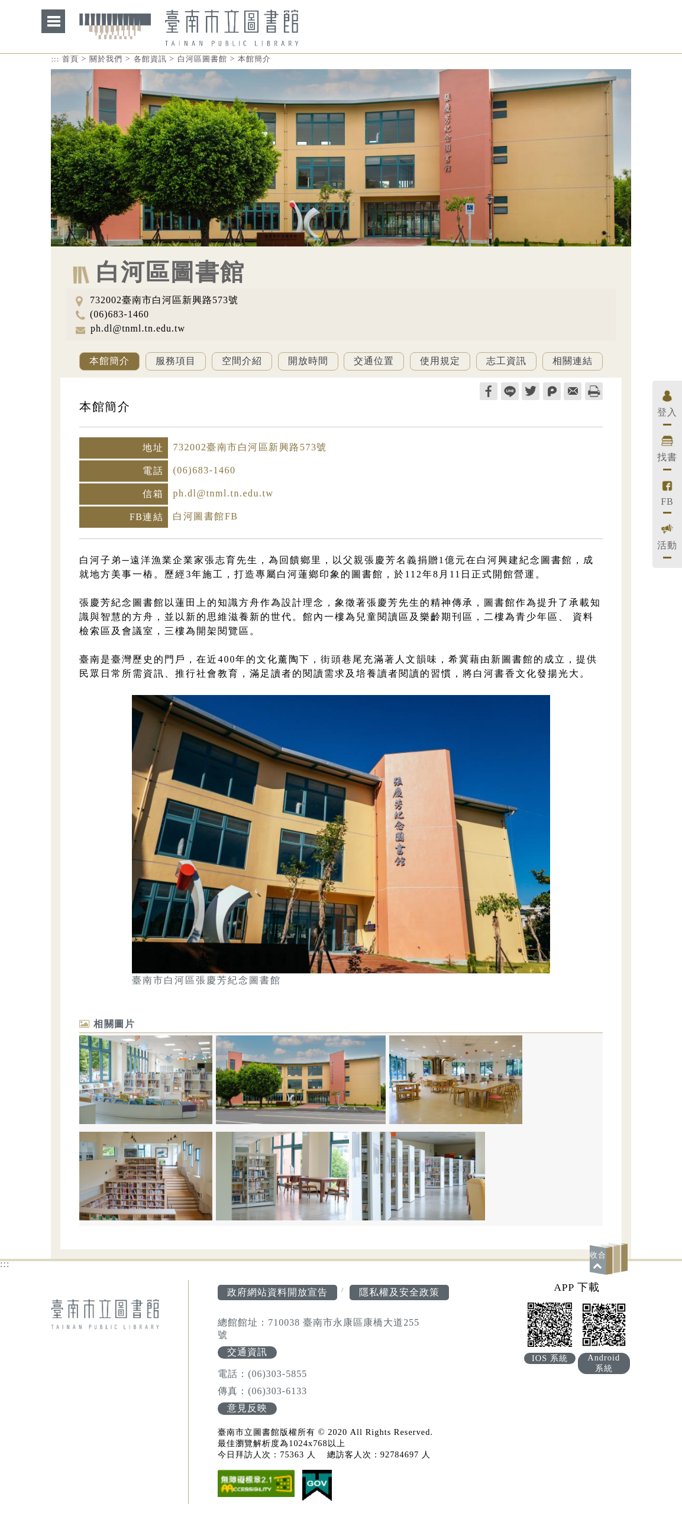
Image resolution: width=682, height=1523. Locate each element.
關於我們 (105, 58)
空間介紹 (242, 361)
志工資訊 (506, 361)
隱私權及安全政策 (399, 1292)
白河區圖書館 (202, 58)
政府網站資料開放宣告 (277, 1292)
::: (55, 58)
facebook (488, 391)
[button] (610, 1258)
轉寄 (572, 391)
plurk (552, 391)
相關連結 (572, 361)
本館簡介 (254, 58)
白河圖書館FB (205, 516)
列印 (594, 391)
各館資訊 (150, 58)
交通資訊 (247, 1352)
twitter (530, 391)
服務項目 (176, 361)
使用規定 (440, 361)
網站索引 (53, 21)
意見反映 (247, 1408)
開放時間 (308, 361)
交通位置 (374, 361)
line (510, 391)
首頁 (70, 58)
